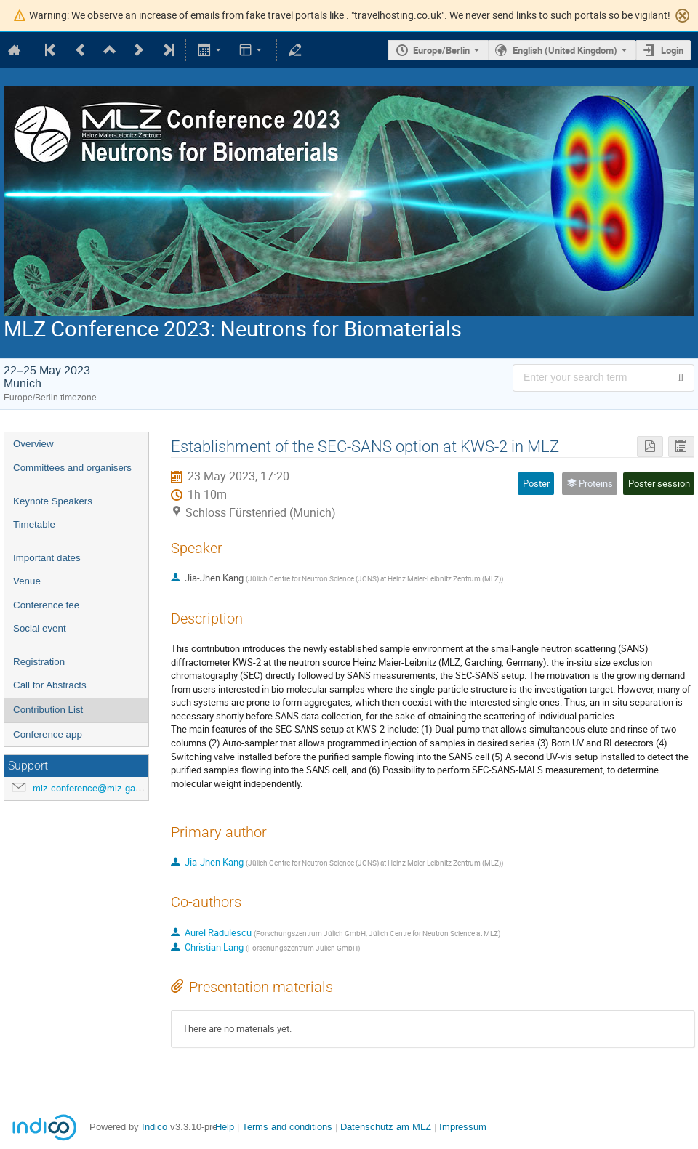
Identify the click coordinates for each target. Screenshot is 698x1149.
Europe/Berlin (441, 50)
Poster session (659, 483)
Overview (33, 443)
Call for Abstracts (50, 685)
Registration (39, 661)
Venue (27, 581)
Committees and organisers (72, 467)
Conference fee (46, 605)
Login (672, 50)
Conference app (47, 734)
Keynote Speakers (52, 501)
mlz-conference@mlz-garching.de (103, 788)
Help (224, 1127)
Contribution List (48, 709)
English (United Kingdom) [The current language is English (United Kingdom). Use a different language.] (565, 50)
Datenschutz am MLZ (385, 1127)
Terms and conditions (287, 1127)
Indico (154, 1127)
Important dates (47, 557)
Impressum (462, 1127)
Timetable (34, 524)
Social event (39, 628)
